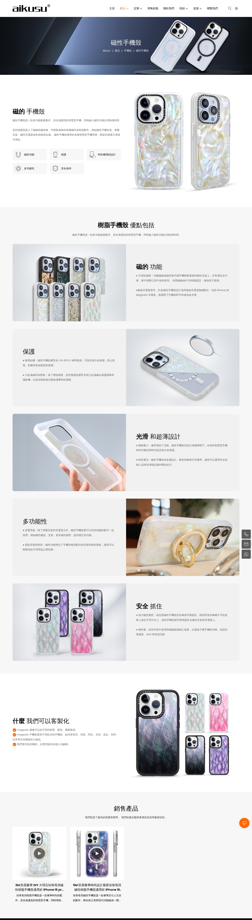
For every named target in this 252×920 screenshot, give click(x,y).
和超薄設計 (158, 437)
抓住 (149, 606)
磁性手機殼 (142, 50)
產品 (117, 50)
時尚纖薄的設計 (107, 154)
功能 (149, 267)
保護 (63, 154)
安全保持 (66, 168)
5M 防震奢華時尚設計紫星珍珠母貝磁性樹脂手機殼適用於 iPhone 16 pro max (97, 887)
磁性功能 (29, 154)
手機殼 (128, 50)
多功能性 (29, 168)
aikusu (106, 50)
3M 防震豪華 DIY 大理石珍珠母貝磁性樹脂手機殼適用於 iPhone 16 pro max (39, 887)
